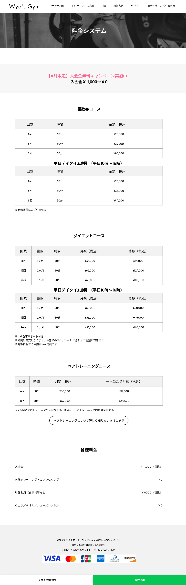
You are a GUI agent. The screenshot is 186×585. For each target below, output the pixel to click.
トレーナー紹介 (56, 5)
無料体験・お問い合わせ (161, 5)
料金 (104, 5)
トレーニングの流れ (83, 5)
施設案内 (119, 5)
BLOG (134, 5)
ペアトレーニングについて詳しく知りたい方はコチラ (89, 420)
